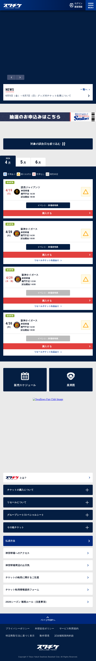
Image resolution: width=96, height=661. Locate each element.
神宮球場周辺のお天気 (18, 565)
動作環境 (44, 635)
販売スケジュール (25, 379)
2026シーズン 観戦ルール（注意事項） (27, 602)
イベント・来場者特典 (48, 205)
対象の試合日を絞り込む (48, 144)
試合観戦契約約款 (64, 635)
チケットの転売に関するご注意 (22, 577)
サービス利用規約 (69, 628)
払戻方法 (48, 541)
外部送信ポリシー (44, 628)
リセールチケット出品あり (48, 260)
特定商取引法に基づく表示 (20, 635)
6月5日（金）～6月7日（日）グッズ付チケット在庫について (48, 95)
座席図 (71, 379)
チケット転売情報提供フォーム (22, 589)
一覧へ (85, 89)
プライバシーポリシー (18, 628)
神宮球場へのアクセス (18, 553)
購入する (66, 213)
